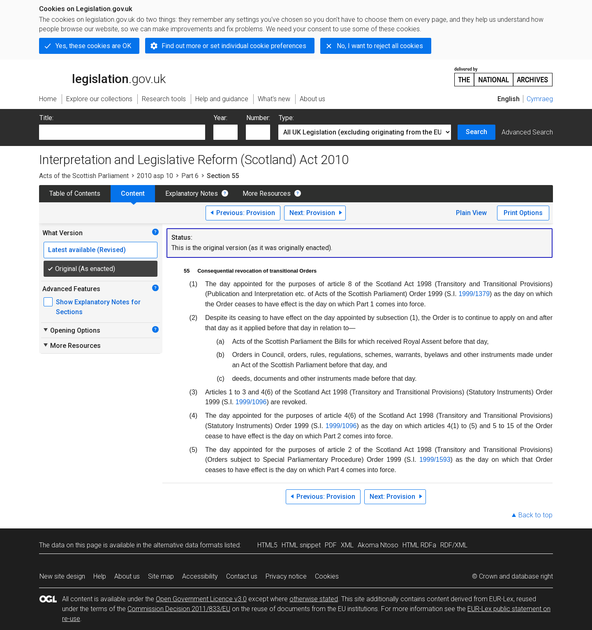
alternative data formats (188, 545)
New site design (62, 576)
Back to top (535, 515)
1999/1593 (435, 459)
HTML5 (267, 545)
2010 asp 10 (155, 176)
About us (127, 576)
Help (99, 576)
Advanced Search (527, 132)
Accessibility (200, 576)
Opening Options (71, 330)
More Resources (267, 193)
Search (476, 132)
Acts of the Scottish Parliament (84, 176)
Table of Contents (74, 193)
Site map (161, 576)
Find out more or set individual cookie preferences (234, 46)
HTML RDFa (419, 545)
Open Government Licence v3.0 (201, 599)
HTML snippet (301, 545)
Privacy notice (286, 576)
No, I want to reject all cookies (380, 46)
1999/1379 (474, 293)
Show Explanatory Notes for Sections (98, 307)
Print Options (523, 213)
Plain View (471, 213)
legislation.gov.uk (102, 76)
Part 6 (190, 176)
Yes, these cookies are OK (93, 46)
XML (347, 545)
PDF (331, 545)
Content (133, 193)
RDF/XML (453, 545)
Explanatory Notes (191, 193)
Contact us (241, 576)
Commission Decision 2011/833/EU (178, 609)
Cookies (327, 576)
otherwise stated (313, 599)
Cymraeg (540, 99)
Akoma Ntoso (378, 545)
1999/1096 (251, 401)
